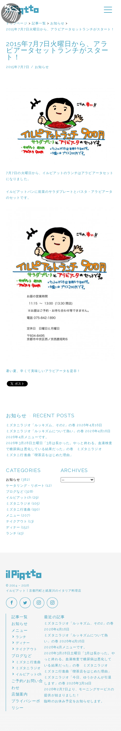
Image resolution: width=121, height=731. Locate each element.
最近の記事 (54, 617)
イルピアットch (18, 497)
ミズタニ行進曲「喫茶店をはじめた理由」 (39, 455)
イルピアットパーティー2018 (20, 15)
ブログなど (15, 491)
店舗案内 (19, 694)
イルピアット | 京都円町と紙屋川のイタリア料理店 (22, 9)
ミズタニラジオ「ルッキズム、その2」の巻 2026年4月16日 (54, 425)
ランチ (11, 533)
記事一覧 (19, 617)
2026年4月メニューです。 (27, 437)
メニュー (13, 515)
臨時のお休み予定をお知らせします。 (74, 701)
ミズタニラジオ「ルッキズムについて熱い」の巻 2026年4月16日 (58, 431)
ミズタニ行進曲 (18, 509)
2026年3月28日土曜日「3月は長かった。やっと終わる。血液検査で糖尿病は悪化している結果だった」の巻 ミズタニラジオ (79, 659)
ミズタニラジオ (18, 503)
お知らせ (13, 479)
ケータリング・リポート (25, 485)
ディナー (13, 527)
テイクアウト (16, 521)
